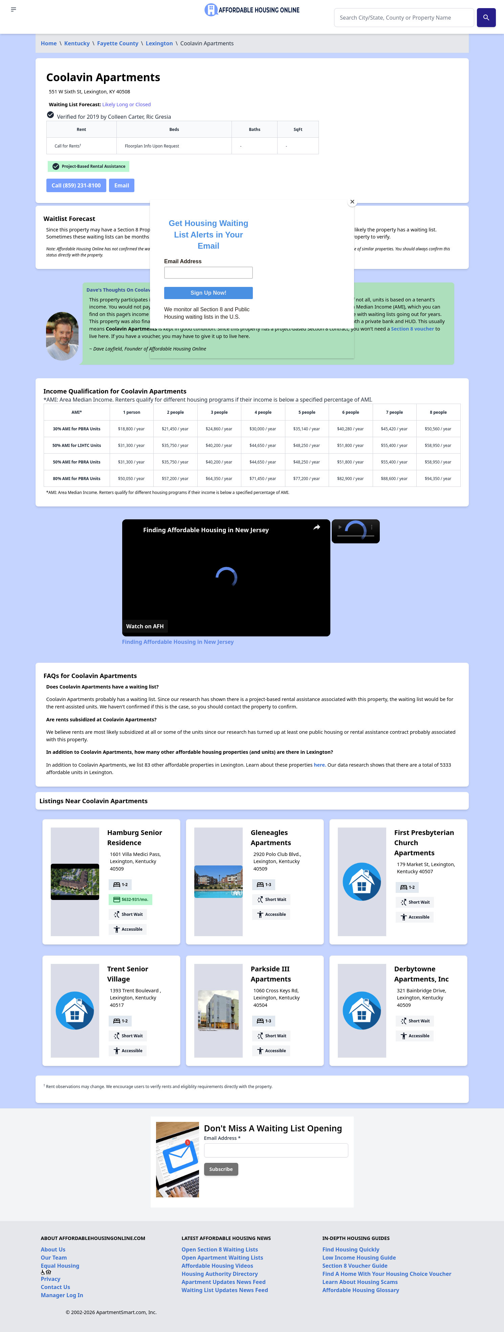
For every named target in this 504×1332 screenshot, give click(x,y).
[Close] (352, 202)
